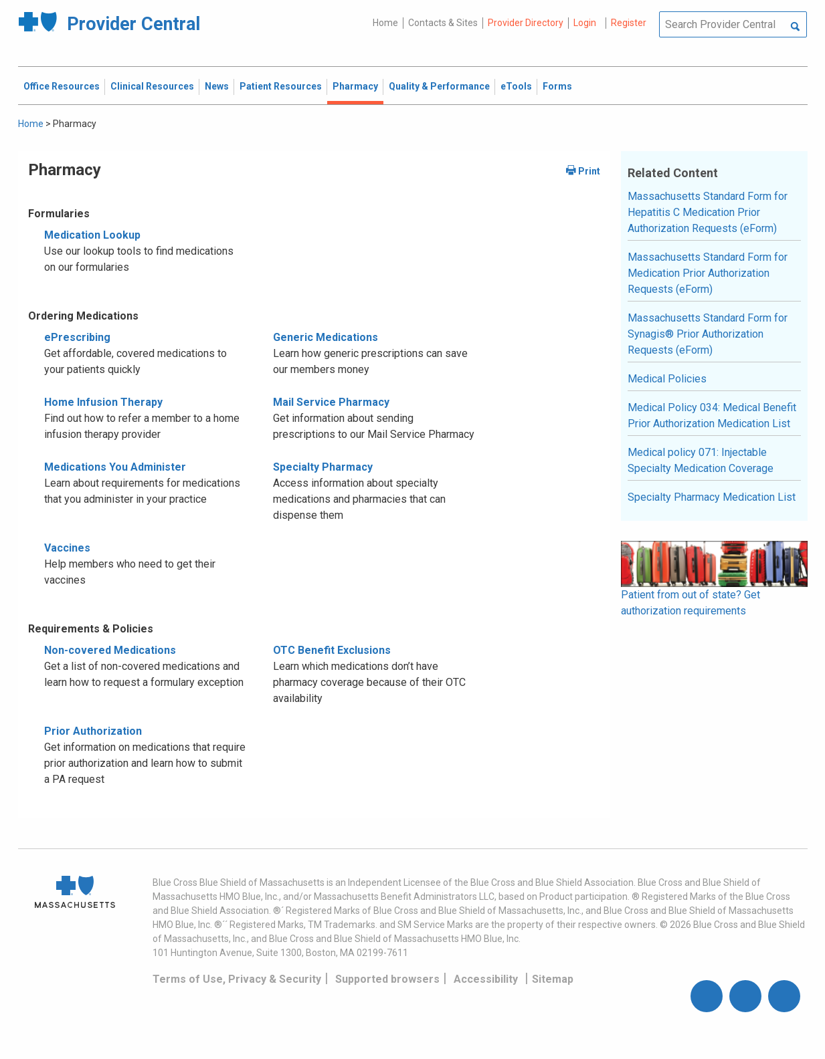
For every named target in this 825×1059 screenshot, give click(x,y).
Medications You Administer (115, 467)
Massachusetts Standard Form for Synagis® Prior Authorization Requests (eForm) (708, 334)
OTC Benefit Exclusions (332, 650)
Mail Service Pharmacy (331, 402)
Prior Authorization (93, 731)
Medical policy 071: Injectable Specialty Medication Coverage (700, 460)
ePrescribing (77, 337)
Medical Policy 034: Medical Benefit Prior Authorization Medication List (712, 415)
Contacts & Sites (443, 22)
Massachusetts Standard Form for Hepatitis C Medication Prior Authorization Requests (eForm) (708, 212)
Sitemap (552, 979)
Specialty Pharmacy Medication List (712, 497)
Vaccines (67, 548)
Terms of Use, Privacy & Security (237, 979)
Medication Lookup (92, 235)
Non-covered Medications (110, 650)
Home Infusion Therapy (103, 402)
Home (385, 22)
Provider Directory (525, 22)
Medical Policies (667, 378)
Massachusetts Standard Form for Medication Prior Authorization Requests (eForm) (708, 273)
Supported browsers (387, 979)
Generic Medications (325, 337)
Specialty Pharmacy (323, 467)
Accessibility (486, 979)
